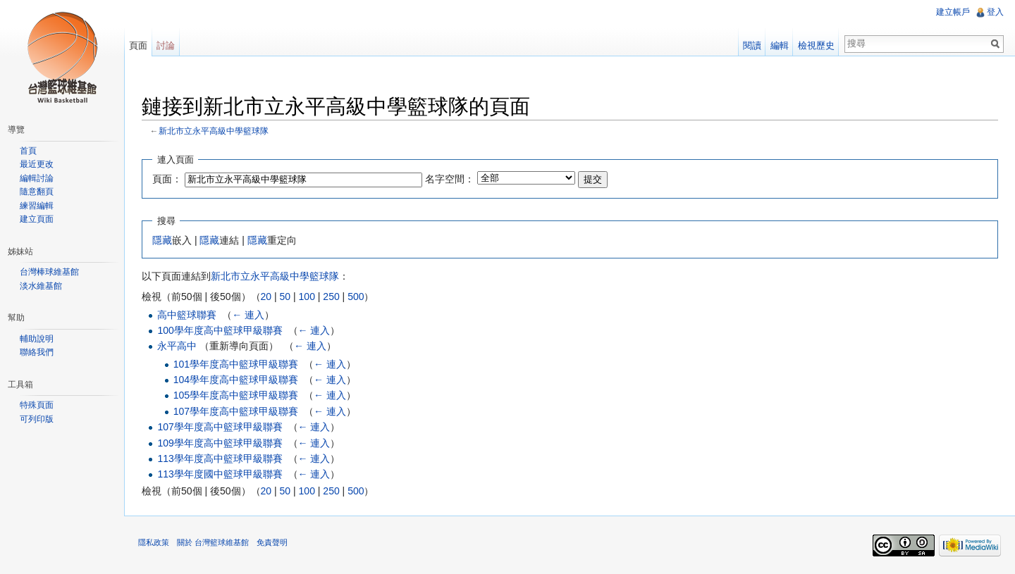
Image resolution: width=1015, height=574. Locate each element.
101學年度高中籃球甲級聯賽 (235, 364)
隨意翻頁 (37, 191)
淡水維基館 (41, 286)
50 (285, 296)
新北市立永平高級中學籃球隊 (214, 130)
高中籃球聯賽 (186, 314)
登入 (995, 12)
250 (331, 296)
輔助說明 (37, 339)
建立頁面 (37, 219)
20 (266, 296)
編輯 (779, 45)
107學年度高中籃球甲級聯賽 (235, 411)
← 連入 (248, 314)
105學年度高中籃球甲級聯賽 (235, 395)
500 (355, 296)
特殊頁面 (37, 405)
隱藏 (162, 240)
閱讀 (752, 45)
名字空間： (449, 179)
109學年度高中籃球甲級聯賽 (219, 443)
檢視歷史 (816, 45)
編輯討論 (37, 178)
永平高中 (177, 345)
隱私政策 (153, 542)
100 (307, 296)
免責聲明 (272, 542)
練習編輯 (37, 206)
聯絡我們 (37, 352)
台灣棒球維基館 (49, 272)
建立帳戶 (953, 12)
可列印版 (37, 419)
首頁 (28, 151)
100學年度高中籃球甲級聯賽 (219, 330)
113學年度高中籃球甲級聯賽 (219, 458)
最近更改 (37, 164)
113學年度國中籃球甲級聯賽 (219, 474)
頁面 (138, 45)
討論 (165, 45)
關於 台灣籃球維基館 (213, 542)
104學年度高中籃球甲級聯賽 (235, 379)
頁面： (167, 179)
